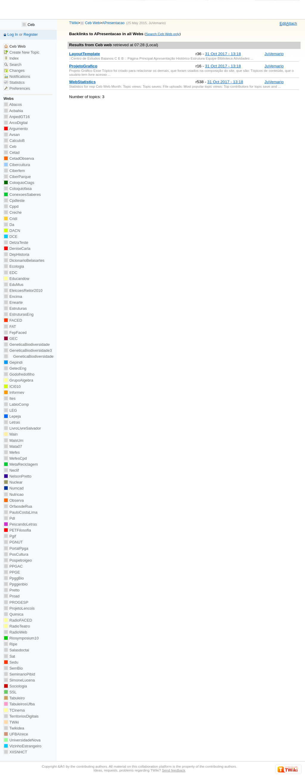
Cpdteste (14, 200)
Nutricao (14, 494)
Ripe (10, 644)
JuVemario (157, 23)
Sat (9, 656)
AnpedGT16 (17, 116)
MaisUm (14, 440)
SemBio (13, 668)
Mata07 (13, 446)
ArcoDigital (16, 122)
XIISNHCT (15, 752)
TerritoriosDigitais (21, 716)
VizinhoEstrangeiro (22, 746)
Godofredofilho (19, 374)
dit (283, 23)
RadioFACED (18, 620)
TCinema (14, 710)
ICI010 (12, 386)
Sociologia (15, 686)
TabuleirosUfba (19, 704)
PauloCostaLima (21, 512)
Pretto (12, 590)
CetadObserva (19, 158)
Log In (12, 34)
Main (11, 434)
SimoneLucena (19, 680)
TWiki (73, 23)
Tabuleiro (14, 698)
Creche (13, 212)
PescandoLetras (20, 524)
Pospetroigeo (18, 560)
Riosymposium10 (21, 638)
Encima (13, 296)
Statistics (14, 82)
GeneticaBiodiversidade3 (28, 350)
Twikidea (14, 728)
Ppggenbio (16, 584)
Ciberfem (14, 170)
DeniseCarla (17, 248)
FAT (10, 326)
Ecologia (14, 266)
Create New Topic (22, 52)
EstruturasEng (19, 314)
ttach (291, 23)
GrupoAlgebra (18, 380)
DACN (12, 230)
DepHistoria (16, 254)
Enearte (13, 302)
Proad (12, 596)
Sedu (11, 662)
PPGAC (13, 566)
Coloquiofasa (18, 188)
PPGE (12, 572)
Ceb (28, 24)
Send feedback (173, 770)
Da (9, 224)
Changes (14, 70)
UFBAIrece (16, 734)
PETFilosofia (17, 530)
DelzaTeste (16, 242)
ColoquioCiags (19, 182)
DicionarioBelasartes (24, 260)
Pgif (10, 536)
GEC (11, 338)
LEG (10, 410)
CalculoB (14, 140)
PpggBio (14, 578)
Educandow (16, 278)
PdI (9, 518)
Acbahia (13, 111)
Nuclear (13, 482)
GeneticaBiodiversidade (27, 344)
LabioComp (16, 404)
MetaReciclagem (21, 464)
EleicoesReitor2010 (23, 290)
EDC (11, 272)
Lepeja (12, 416)
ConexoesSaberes (22, 194)
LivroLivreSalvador (22, 428)
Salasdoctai (16, 650)
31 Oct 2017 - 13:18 (223, 54)
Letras (12, 422)
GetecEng (15, 368)
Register (31, 34)
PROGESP (16, 602)
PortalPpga (16, 548)
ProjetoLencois (19, 608)
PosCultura (16, 554)
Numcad (14, 488)
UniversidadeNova (22, 740)
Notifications (17, 76)
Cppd (11, 206)
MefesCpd (15, 458)
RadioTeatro (17, 626)
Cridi (10, 218)
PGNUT (13, 542)
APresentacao (113, 23)
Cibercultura (17, 164)
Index (11, 58)
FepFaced (15, 332)
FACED (13, 320)
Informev (14, 392)
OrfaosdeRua (18, 506)
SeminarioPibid (19, 674)
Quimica (14, 614)
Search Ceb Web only (163, 34)
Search (12, 64)
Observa (14, 500)
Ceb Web (92, 23)
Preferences (17, 88)
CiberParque (17, 176)
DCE (11, 236)
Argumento (16, 128)
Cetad (12, 152)
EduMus (14, 284)
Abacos (13, 104)
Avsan (12, 134)
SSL (10, 692)
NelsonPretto (18, 476)
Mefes (12, 452)
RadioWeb (15, 632)
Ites (9, 398)
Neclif (11, 470)
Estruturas (15, 308)
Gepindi (13, 362)
